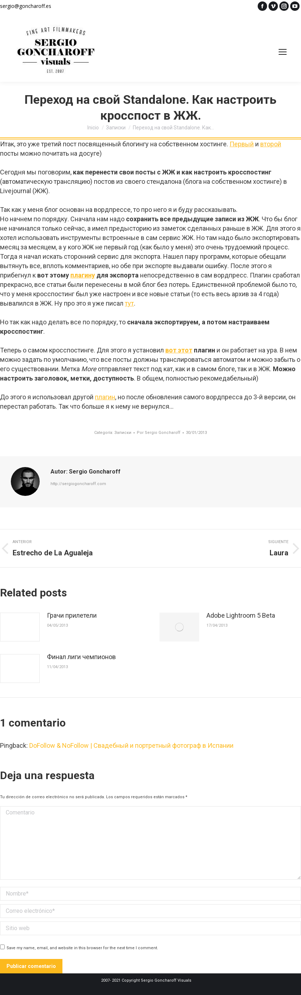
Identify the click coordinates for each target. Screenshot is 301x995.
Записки (122, 432)
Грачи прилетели (72, 615)
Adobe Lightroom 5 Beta (240, 615)
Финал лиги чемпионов (81, 657)
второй (270, 144)
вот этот (178, 350)
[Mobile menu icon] (282, 52)
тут (129, 303)
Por (158, 432)
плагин (105, 397)
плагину (82, 275)
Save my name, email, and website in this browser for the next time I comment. (82, 948)
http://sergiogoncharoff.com (78, 483)
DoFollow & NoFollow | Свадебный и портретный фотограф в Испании (131, 745)
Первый (242, 144)
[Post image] (20, 627)
